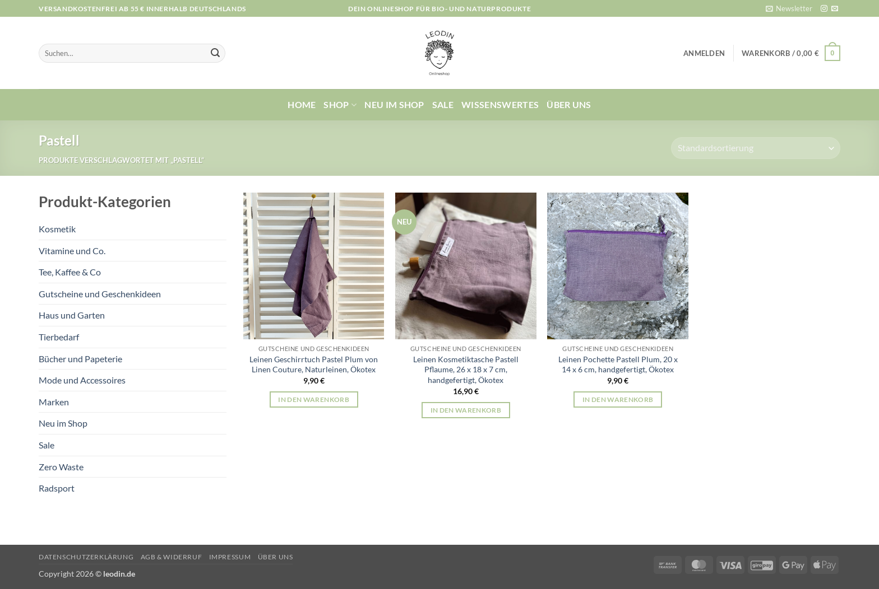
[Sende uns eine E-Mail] (834, 9)
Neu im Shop (394, 104)
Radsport (57, 488)
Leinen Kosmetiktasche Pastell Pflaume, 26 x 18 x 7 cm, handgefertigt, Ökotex (466, 369)
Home (302, 104)
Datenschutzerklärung (86, 557)
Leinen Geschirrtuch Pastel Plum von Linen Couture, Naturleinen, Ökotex (313, 364)
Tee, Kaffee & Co (70, 272)
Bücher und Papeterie (80, 358)
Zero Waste (61, 466)
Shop (340, 104)
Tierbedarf (59, 336)
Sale (443, 104)
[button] (789, 8)
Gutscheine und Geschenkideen (100, 293)
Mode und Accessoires (82, 380)
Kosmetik (57, 228)
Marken (54, 401)
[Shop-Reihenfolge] (755, 148)
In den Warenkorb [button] (313, 399)
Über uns (569, 104)
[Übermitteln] (215, 53)
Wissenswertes (500, 104)
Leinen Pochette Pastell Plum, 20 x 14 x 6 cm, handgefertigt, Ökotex (618, 364)
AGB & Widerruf (171, 557)
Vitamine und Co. (72, 250)
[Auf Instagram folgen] (824, 9)
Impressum (230, 557)
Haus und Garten (72, 315)
